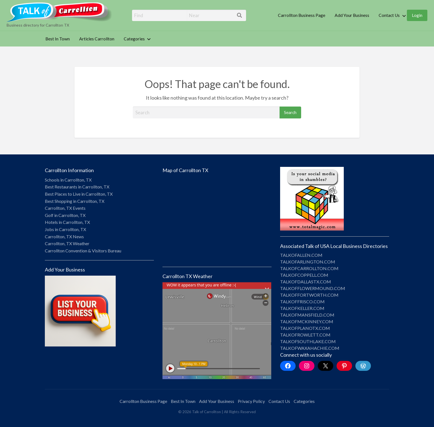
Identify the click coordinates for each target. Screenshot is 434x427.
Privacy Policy (251, 401)
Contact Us (389, 15)
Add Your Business (352, 15)
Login (417, 15)
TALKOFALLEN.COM (301, 255)
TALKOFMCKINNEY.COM (306, 321)
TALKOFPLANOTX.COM (305, 328)
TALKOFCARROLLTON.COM (309, 268)
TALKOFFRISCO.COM (302, 301)
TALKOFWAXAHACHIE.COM (309, 348)
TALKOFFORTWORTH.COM (309, 294)
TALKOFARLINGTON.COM (307, 261)
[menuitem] (301, 15)
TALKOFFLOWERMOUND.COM (312, 288)
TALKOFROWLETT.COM (305, 334)
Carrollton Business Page (301, 15)
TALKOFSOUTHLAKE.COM (308, 341)
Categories (134, 38)
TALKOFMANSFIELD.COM (307, 314)
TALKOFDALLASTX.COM (305, 281)
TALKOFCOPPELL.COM (304, 275)
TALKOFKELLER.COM (302, 308)
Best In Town (57, 38)
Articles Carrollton (96, 38)
